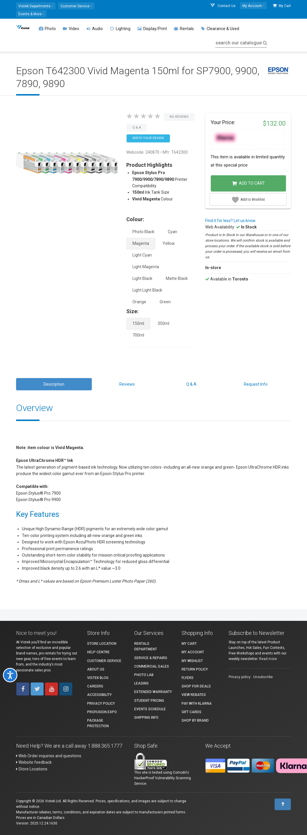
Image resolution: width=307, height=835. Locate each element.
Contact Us (222, 6)
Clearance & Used (220, 28)
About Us (95, 669)
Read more (268, 659)
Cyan (172, 231)
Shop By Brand (195, 720)
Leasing (141, 683)
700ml (138, 335)
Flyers (188, 678)
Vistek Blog (97, 678)
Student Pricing (149, 701)
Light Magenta (145, 266)
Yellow (169, 243)
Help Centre (98, 652)
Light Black (142, 278)
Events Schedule (150, 709)
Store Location (101, 644)
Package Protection (98, 723)
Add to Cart (248, 183)
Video (71, 28)
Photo (47, 28)
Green (165, 301)
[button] (36, 5)
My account (193, 652)
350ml (163, 323)
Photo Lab (144, 675)
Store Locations (31, 769)
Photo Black (143, 231)
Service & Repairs (150, 658)
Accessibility (99, 695)
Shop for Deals (196, 686)
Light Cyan (142, 255)
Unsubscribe (263, 677)
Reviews (127, 384)
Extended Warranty (153, 692)
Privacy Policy (101, 703)
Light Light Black (147, 290)
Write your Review (148, 138)
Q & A (191, 384)
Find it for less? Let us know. (230, 220)
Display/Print (152, 28)
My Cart (282, 6)
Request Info (256, 384)
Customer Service (104, 661)
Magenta (140, 243)
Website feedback (34, 762)
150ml (138, 323)
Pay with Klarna (197, 703)
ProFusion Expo (102, 712)
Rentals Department (145, 646)
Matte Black (177, 278)
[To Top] (283, 804)
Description (54, 384)
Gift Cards (191, 712)
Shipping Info (146, 718)
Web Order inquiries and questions (48, 755)
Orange (139, 301)
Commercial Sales (151, 666)
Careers (95, 686)
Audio (94, 28)
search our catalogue (240, 43)
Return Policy (195, 669)
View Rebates (194, 695)
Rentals (184, 28)
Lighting (120, 28)
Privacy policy (240, 677)
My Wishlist (192, 661)
